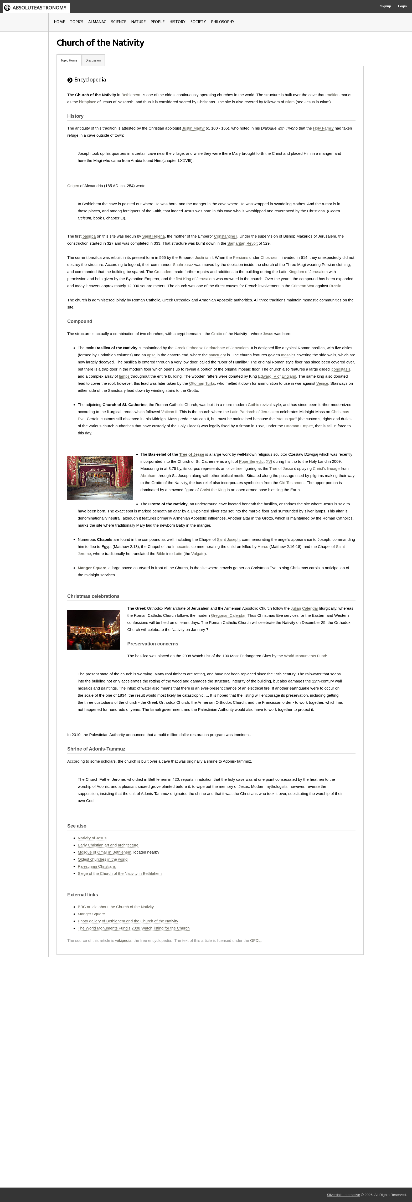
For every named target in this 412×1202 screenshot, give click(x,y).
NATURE (138, 21)
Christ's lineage (326, 468)
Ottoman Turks (202, 383)
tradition (332, 95)
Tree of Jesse (191, 454)
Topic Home (69, 60)
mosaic (287, 355)
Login (402, 6)
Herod (263, 546)
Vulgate (197, 553)
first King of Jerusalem (195, 278)
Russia (335, 286)
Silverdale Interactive (343, 1195)
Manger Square (92, 568)
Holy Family (323, 128)
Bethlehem (130, 95)
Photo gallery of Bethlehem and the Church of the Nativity (128, 921)
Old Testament (292, 482)
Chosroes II (270, 257)
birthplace (87, 102)
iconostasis (340, 369)
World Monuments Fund (305, 656)
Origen (73, 185)
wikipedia (123, 940)
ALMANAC (97, 21)
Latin (178, 553)
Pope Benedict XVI (255, 461)
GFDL (255, 940)
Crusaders (163, 271)
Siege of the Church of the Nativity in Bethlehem (120, 873)
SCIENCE (118, 21)
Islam (290, 102)
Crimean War (303, 286)
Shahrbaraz (183, 264)
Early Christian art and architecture (108, 845)
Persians (240, 257)
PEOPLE (157, 21)
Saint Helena (153, 236)
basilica (89, 236)
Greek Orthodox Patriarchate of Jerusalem (212, 348)
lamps (124, 376)
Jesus (268, 333)
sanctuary (217, 355)
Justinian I (204, 257)
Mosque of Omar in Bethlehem (104, 852)
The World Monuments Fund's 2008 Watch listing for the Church (134, 928)
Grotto (216, 333)
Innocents (180, 546)
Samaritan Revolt (242, 243)
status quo (286, 419)
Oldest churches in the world (102, 859)
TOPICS (76, 21)
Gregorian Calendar (228, 615)
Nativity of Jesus (92, 838)
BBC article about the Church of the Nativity (116, 907)
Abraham (149, 475)
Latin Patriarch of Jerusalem (254, 411)
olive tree (234, 468)
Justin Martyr (193, 128)
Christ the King (212, 489)
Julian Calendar (304, 608)
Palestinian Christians (97, 866)
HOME (59, 21)
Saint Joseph (228, 539)
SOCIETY (198, 21)
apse (151, 355)
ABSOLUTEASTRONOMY (39, 7)
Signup (385, 6)
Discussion (93, 60)
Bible (160, 553)
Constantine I (225, 236)
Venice (322, 383)
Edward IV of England (277, 376)
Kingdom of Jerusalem (308, 271)
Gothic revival (260, 404)
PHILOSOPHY (222, 21)
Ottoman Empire (298, 426)
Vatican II (169, 411)
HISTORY (177, 21)
